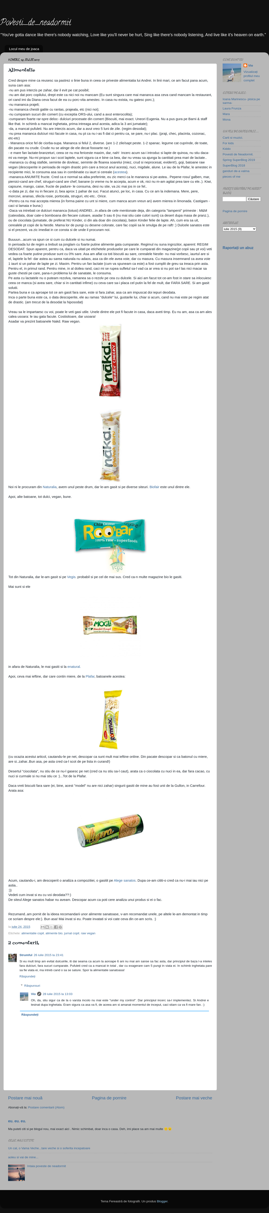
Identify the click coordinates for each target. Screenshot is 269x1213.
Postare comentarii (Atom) (46, 1107)
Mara (226, 114)
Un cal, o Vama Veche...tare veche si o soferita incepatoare (49, 1148)
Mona (227, 119)
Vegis (71, 577)
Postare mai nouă (25, 1097)
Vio (33, 994)
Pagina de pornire (109, 1097)
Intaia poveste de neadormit (46, 1166)
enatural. (74, 667)
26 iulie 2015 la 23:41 (49, 955)
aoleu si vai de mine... (23, 1157)
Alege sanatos (125, 880)
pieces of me (231, 176)
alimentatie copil (32, 933)
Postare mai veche (194, 1097)
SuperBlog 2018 (234, 165)
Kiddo (227, 148)
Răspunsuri (32, 985)
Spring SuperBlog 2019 (239, 160)
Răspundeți (27, 976)
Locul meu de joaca (24, 49)
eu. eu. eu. (17, 1121)
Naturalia (50, 487)
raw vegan (88, 933)
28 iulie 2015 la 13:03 (57, 994)
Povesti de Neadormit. (238, 154)
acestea (120, 172)
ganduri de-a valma (236, 171)
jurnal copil (71, 933)
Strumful (25, 955)
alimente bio (54, 933)
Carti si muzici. (233, 137)
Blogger (162, 1201)
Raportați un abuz (238, 248)
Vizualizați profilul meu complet (251, 76)
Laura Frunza (232, 108)
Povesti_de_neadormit (35, 23)
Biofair (154, 487)
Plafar (90, 676)
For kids (228, 143)
